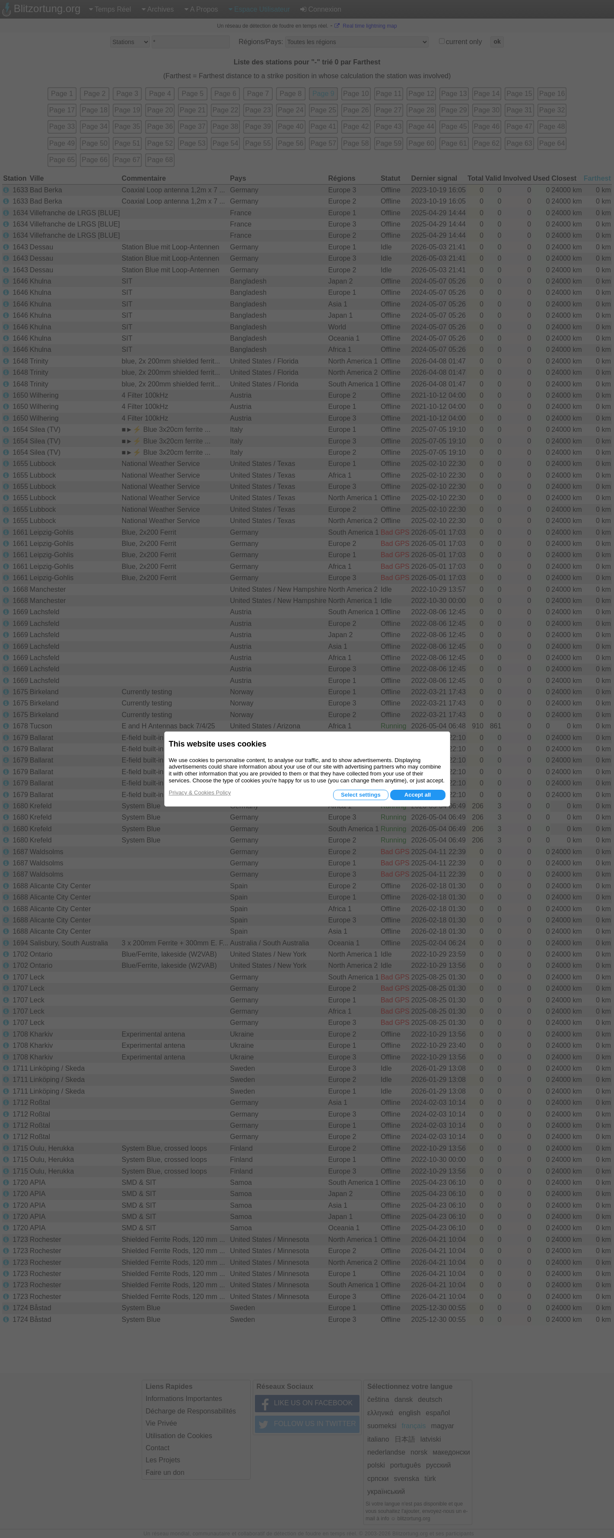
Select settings (361, 794)
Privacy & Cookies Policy (200, 792)
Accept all (417, 794)
